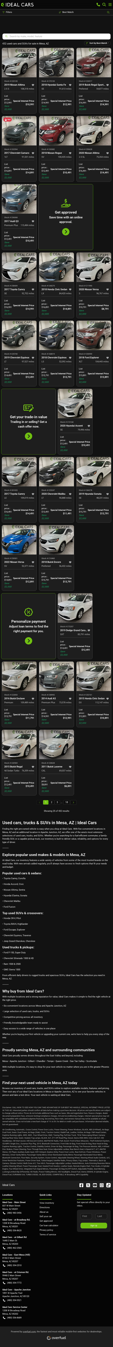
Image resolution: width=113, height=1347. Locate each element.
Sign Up (93, 1225)
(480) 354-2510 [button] (12, 1265)
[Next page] (73, 802)
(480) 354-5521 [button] (12, 1300)
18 (66, 802)
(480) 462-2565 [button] (12, 1248)
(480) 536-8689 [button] (12, 1317)
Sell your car (46, 1216)
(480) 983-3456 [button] (12, 1213)
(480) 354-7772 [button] (12, 1283)
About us (44, 1212)
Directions (45, 1207)
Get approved (46, 1221)
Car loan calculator (49, 1225)
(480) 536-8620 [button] (12, 1230)
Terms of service (48, 1234)
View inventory (47, 1203)
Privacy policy (46, 1230)
